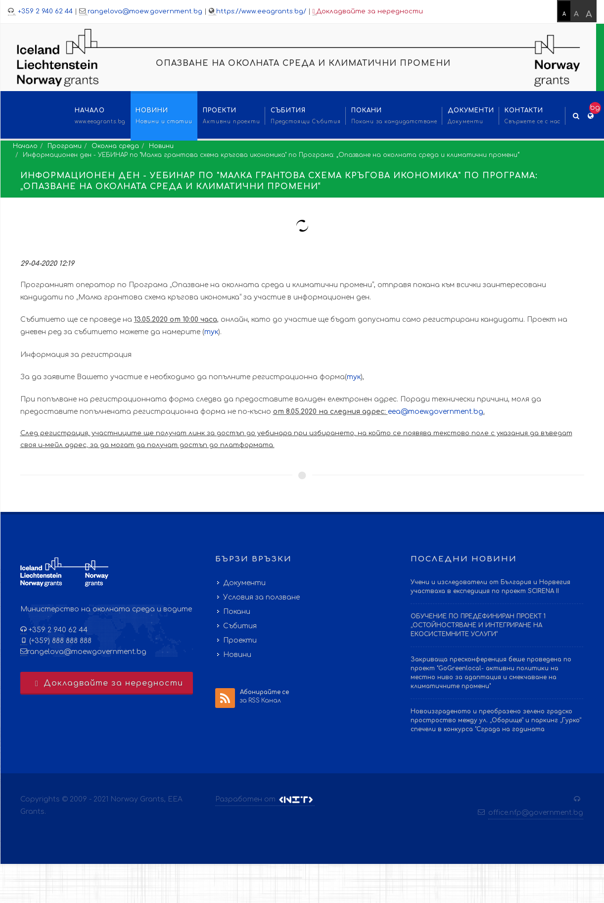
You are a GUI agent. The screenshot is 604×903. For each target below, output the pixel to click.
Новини (161, 146)
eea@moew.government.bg (435, 411)
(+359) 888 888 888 (59, 641)
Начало (25, 146)
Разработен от (264, 799)
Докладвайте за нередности (368, 11)
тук (211, 332)
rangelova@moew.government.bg (145, 11)
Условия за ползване (261, 597)
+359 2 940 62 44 (44, 11)
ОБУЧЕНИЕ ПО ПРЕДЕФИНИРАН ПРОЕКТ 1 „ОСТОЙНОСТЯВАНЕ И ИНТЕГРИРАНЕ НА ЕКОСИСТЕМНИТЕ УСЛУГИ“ (478, 625)
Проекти (240, 640)
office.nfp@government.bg (535, 812)
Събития (240, 626)
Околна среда (115, 146)
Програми (64, 146)
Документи (244, 583)
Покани (236, 611)
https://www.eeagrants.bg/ (261, 11)
